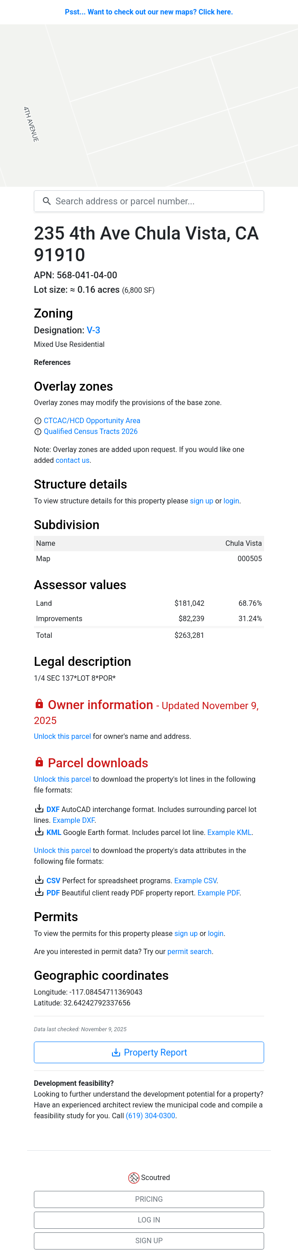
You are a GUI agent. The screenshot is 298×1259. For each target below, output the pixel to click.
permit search (190, 951)
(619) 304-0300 (150, 1115)
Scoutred (155, 1177)
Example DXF (73, 820)
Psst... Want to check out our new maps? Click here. (149, 12)
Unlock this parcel (62, 736)
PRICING (149, 1199)
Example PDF (218, 893)
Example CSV (195, 880)
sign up (202, 501)
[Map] (149, 105)
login (231, 501)
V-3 (93, 330)
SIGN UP (149, 1240)
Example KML (229, 832)
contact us (72, 460)
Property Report (149, 1052)
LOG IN (149, 1220)
